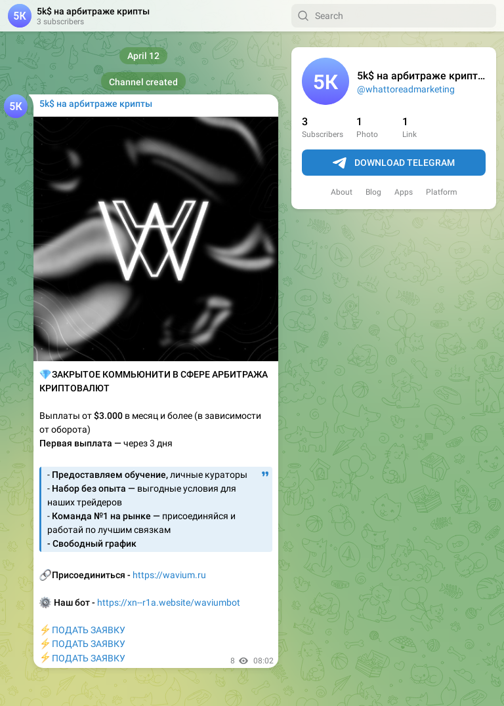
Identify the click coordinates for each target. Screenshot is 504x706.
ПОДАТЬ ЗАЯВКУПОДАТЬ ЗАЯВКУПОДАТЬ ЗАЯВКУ (82, 644)
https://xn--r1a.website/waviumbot (168, 602)
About (341, 192)
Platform (441, 192)
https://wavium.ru (169, 575)
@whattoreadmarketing (406, 89)
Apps (403, 192)
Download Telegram (394, 163)
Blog (373, 192)
